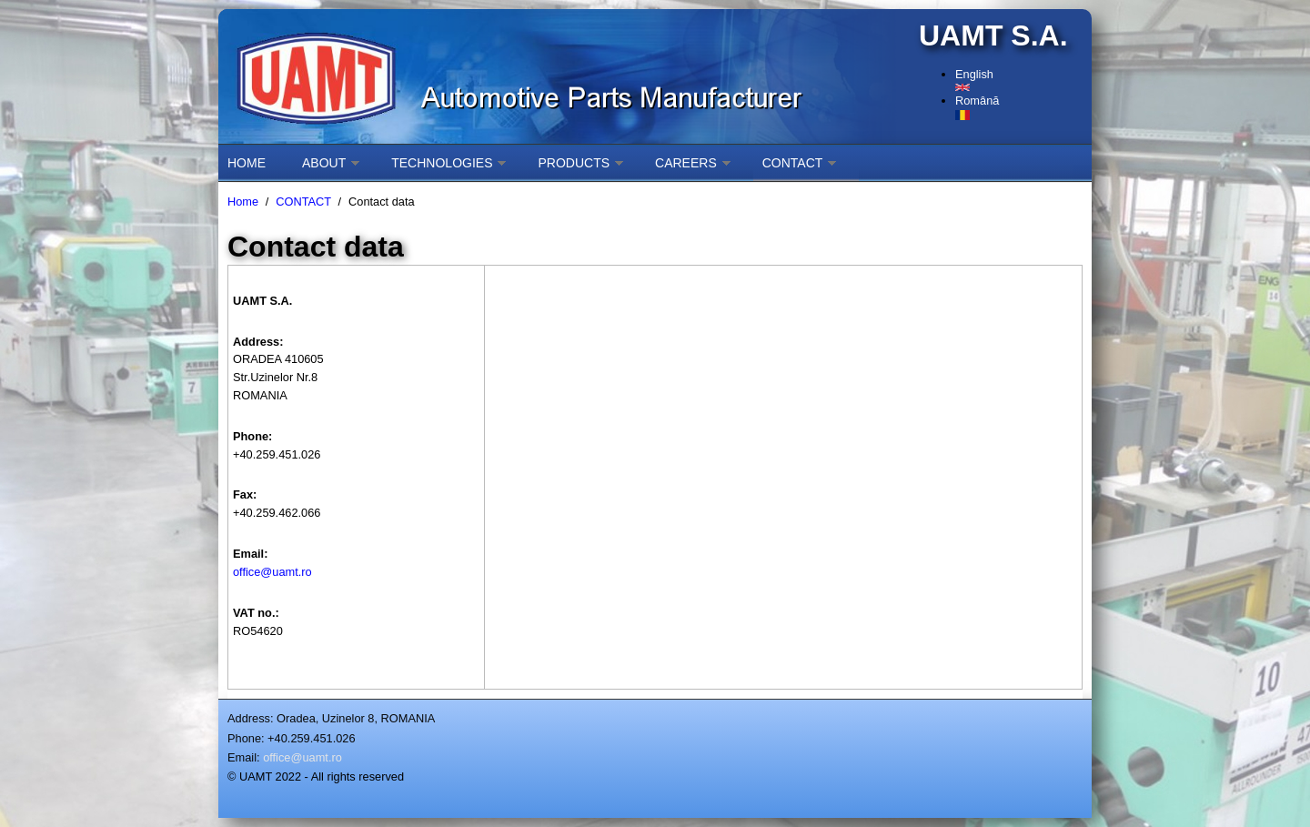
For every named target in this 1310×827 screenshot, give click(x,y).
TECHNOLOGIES (441, 163)
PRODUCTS (574, 163)
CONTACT (792, 163)
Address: (250, 718)
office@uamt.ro (272, 572)
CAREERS (686, 163)
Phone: (246, 738)
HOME (246, 163)
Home (242, 201)
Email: (243, 757)
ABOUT (324, 163)
